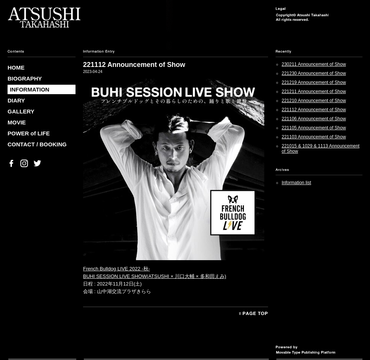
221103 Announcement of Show (314, 137)
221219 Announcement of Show (314, 82)
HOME (16, 67)
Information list (296, 182)
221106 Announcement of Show (314, 118)
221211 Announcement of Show (314, 91)
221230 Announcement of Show (314, 73)
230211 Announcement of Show (314, 64)
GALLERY (21, 111)
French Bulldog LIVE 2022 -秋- (116, 269)
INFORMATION (29, 89)
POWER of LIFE (29, 133)
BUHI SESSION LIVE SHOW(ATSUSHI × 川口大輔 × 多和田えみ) (154, 276)
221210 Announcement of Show (314, 100)
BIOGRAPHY (25, 78)
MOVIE (17, 122)
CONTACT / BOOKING (37, 144)
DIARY (16, 100)
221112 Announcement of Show (314, 109)
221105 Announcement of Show (314, 127)
